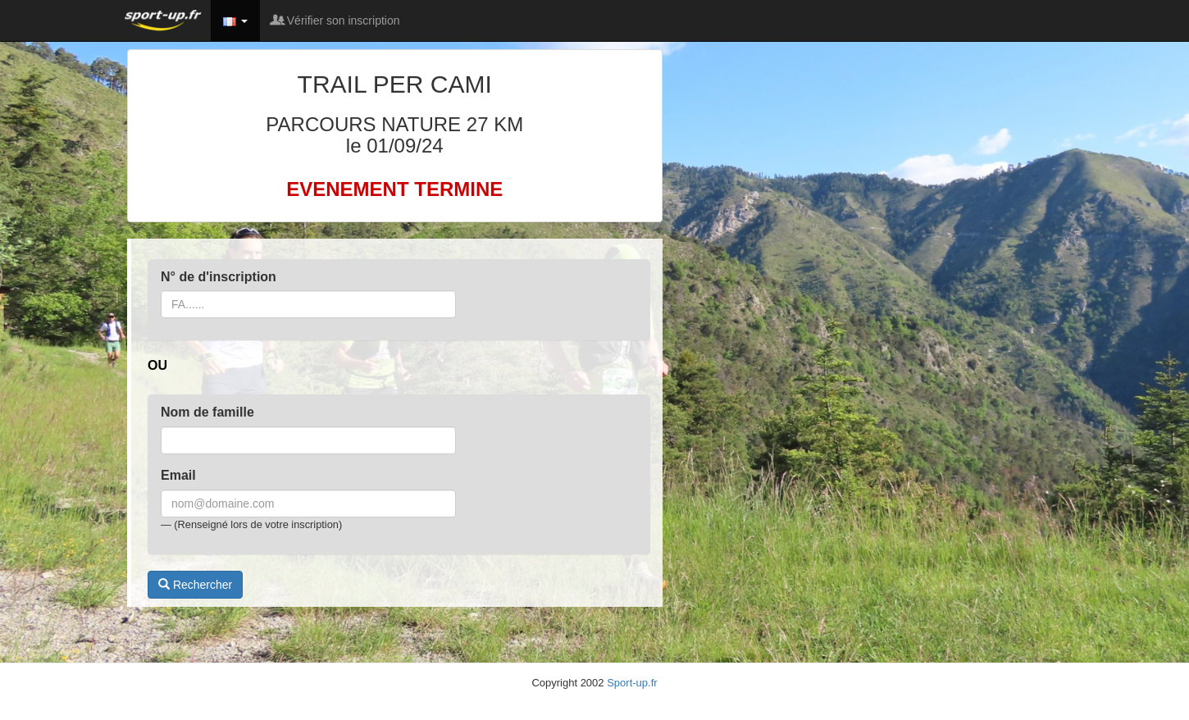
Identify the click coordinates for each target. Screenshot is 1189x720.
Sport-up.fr (632, 683)
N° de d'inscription (218, 277)
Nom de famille (207, 412)
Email (178, 475)
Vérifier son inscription (336, 20)
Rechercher (195, 584)
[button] (235, 20)
